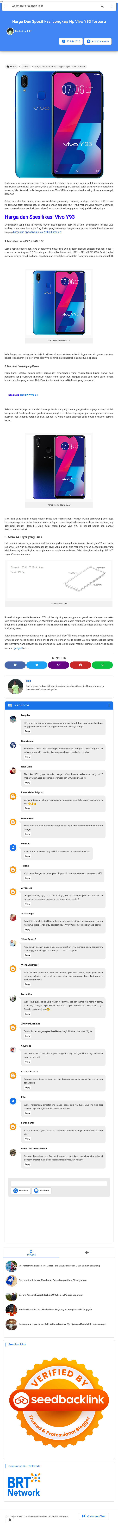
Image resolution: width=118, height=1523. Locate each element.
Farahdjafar (27, 1122)
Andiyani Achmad (30, 1023)
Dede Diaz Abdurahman (34, 1147)
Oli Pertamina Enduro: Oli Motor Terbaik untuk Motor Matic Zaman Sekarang (59, 1265)
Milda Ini (25, 843)
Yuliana (25, 865)
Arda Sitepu (27, 913)
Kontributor (27, 740)
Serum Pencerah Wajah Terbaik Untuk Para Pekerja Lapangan (51, 1294)
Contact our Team (93, 1516)
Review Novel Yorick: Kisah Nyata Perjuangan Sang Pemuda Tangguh (55, 1308)
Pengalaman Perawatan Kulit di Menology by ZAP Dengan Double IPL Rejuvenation (62, 1323)
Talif (28, 680)
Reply (27, 730)
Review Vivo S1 (28, 394)
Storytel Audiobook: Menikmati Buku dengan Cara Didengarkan (53, 1279)
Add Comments (98, 41)
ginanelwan (27, 817)
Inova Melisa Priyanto (32, 791)
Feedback (41, 1190)
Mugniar (25, 714)
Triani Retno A (28, 938)
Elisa (23, 1096)
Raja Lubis (26, 766)
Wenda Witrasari (30, 964)
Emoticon (20, 1190)
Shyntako (26, 1045)
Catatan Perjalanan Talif (35, 1516)
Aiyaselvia (26, 887)
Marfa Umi (26, 993)
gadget (17, 647)
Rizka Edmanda (29, 1070)
